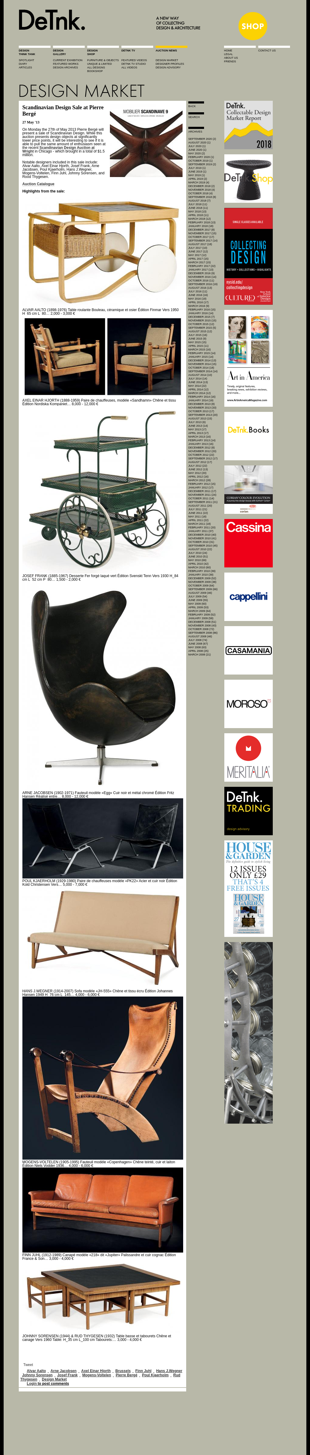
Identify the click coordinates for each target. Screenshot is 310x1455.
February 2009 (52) (202, 614)
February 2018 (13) (202, 222)
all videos (129, 67)
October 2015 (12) (201, 324)
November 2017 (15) (202, 233)
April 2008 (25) (198, 650)
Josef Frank (67, 1375)
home (228, 50)
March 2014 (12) (199, 393)
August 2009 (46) (200, 592)
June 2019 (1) (197, 171)
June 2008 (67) (198, 643)
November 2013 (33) (202, 407)
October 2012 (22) (201, 454)
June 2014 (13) (198, 382)
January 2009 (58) (200, 618)
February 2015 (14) (202, 353)
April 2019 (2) (197, 178)
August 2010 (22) (200, 549)
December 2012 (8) (201, 447)
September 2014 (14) (203, 371)
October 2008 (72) (201, 629)
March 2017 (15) (199, 262)
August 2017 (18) (200, 244)
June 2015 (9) (197, 338)
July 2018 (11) (197, 204)
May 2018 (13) (197, 211)
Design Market (54, 1379)
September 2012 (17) (203, 458)
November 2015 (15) (202, 320)
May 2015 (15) (197, 342)
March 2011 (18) (199, 523)
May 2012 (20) (197, 473)
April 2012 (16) (198, 476)
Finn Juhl (143, 1371)
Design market (167, 60)
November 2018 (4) (201, 189)
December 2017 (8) (201, 229)
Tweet (28, 1365)
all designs (96, 67)
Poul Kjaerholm (155, 1375)
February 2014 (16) (202, 396)
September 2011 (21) (203, 502)
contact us (267, 50)
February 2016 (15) (202, 309)
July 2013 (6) (197, 422)
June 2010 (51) (198, 556)
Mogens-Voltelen (96, 1375)
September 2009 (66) (203, 589)
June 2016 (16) (198, 295)
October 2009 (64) (201, 585)
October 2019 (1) (200, 160)
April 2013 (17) (198, 433)
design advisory (168, 67)
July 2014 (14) (197, 378)
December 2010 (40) (202, 534)
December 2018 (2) (201, 186)
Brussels (123, 1371)
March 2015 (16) (199, 349)
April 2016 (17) (198, 302)
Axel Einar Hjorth (95, 1371)
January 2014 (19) (200, 400)
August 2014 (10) (200, 374)
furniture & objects (103, 60)
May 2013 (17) (197, 429)
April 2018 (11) (198, 215)
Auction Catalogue (38, 184)
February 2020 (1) (201, 157)
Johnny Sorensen (37, 1375)
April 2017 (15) (198, 258)
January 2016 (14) (200, 313)
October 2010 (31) (201, 542)
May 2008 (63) (197, 647)
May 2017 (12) (197, 255)
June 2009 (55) (198, 600)
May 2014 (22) (197, 385)
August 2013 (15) (200, 418)
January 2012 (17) (200, 487)
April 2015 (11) (198, 345)
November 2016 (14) (202, 276)
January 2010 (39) (200, 574)
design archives (65, 67)
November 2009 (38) (202, 581)
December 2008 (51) (202, 621)
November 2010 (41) (202, 538)
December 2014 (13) (202, 360)
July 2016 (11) (197, 291)
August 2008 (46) (200, 636)
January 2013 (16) (200, 443)
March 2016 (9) (198, 305)
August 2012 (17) (200, 462)
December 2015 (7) (201, 316)
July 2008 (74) (197, 640)
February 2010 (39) (202, 571)
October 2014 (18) (201, 367)
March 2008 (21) (199, 654)
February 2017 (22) (202, 266)
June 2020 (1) (197, 149)
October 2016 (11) (201, 280)
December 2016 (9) (201, 273)
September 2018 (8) (202, 197)
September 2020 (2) (202, 138)
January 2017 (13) (200, 269)
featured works (65, 63)
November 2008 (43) (202, 625)
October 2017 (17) (201, 236)
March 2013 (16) (199, 436)
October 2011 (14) (201, 498)
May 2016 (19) (197, 298)
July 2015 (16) (197, 335)
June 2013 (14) (198, 425)
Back (192, 106)
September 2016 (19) (203, 284)
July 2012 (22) (197, 465)
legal (228, 54)
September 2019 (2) (202, 164)
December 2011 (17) (202, 491)
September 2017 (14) (203, 240)
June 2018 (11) (198, 207)
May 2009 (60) (197, 603)
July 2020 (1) (197, 146)
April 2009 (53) (198, 607)
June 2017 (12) (198, 251)
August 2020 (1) (199, 142)
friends (230, 61)
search (194, 117)
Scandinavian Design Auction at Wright (58, 149)
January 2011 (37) (200, 531)
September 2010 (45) (203, 545)
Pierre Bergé (126, 1375)
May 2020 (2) (196, 153)
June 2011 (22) (198, 512)
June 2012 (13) (198, 469)
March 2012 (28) (199, 480)
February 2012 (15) (202, 483)
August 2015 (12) (200, 331)
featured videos (134, 60)
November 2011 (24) (202, 494)
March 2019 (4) (198, 182)
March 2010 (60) (199, 567)
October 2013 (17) (201, 411)
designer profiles (170, 63)
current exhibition (67, 60)
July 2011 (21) (197, 509)
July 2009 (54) (197, 596)
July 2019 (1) (197, 167)
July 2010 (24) (197, 552)
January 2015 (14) (200, 356)
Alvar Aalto (36, 1371)
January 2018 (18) (200, 226)
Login (32, 1383)
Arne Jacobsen (64, 1371)
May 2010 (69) (197, 560)
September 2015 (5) (202, 327)
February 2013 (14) (202, 440)
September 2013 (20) (203, 414)
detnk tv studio (133, 63)
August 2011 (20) (200, 505)
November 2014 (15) (202, 364)
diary (23, 63)
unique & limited (99, 63)
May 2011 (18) (197, 516)
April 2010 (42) (198, 563)
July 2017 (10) (197, 247)
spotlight (26, 60)
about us (231, 57)
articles (25, 67)
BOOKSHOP (95, 71)
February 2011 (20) (202, 527)
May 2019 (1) (196, 175)
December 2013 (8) (201, 404)
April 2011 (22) (198, 520)
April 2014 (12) (198, 389)
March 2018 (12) (199, 218)
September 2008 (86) (203, 632)
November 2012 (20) (202, 451)
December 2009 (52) (202, 578)
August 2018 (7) (199, 200)
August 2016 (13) (200, 287)
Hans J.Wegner (169, 1371)
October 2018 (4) (200, 193)
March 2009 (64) (199, 611)
